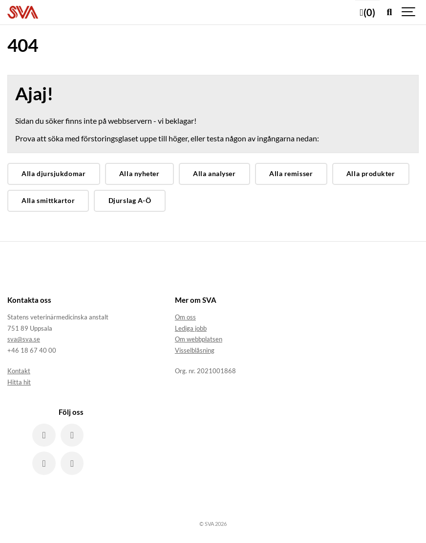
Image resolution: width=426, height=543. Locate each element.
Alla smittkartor (48, 200)
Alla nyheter (139, 173)
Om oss (185, 317)
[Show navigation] (409, 12)
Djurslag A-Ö (129, 200)
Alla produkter (370, 173)
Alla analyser (214, 173)
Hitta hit (19, 382)
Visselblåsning (194, 350)
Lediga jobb (191, 328)
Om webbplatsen (198, 339)
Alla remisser (291, 173)
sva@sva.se (23, 339)
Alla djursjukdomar (53, 173)
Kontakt (18, 371)
